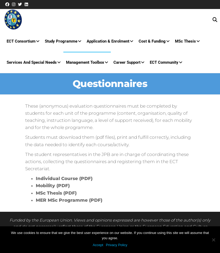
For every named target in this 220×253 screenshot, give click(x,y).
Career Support (126, 62)
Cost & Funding (152, 41)
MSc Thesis (185, 41)
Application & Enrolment (108, 41)
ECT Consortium (21, 41)
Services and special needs (32, 62)
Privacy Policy (116, 245)
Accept (98, 245)
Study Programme (61, 41)
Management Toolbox (85, 62)
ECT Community (164, 62)
